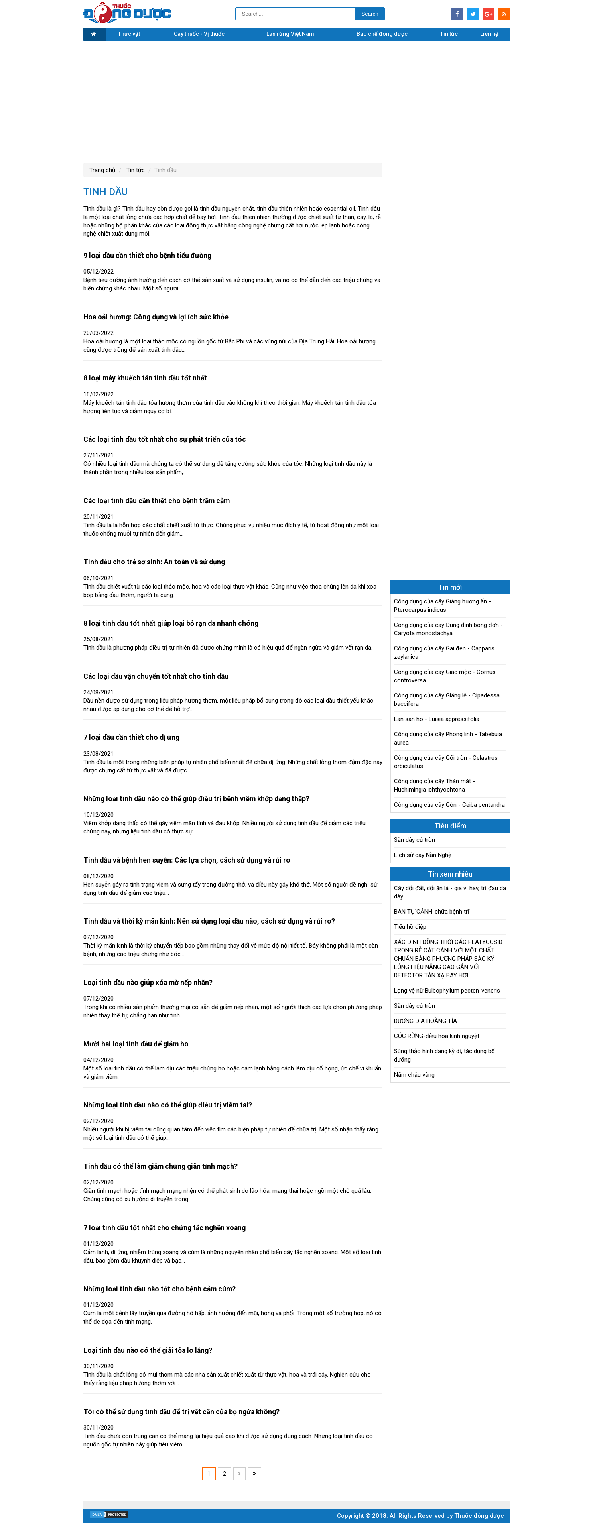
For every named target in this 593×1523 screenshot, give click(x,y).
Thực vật (129, 34)
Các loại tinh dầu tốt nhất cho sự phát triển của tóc (164, 439)
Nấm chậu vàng (414, 1074)
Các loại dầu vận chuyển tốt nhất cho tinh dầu (156, 676)
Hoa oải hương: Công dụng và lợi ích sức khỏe (156, 317)
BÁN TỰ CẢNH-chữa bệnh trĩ (431, 911)
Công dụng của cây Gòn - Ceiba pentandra (449, 804)
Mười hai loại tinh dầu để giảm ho (136, 1044)
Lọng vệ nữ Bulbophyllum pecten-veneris (447, 990)
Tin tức (449, 34)
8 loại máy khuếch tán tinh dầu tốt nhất (145, 378)
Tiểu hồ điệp (410, 926)
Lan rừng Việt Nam (290, 34)
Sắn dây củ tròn (414, 839)
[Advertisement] (296, 101)
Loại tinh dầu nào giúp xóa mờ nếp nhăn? (148, 983)
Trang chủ (102, 170)
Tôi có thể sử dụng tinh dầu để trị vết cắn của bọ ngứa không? (181, 1412)
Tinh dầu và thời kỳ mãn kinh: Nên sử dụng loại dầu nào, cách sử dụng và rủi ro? (209, 921)
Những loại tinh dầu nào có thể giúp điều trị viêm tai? (167, 1105)
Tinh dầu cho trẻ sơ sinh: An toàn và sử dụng (154, 562)
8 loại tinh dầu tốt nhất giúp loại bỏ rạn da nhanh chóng (170, 623)
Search (369, 14)
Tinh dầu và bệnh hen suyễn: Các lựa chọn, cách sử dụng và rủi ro (186, 860)
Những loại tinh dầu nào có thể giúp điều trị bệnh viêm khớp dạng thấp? (196, 799)
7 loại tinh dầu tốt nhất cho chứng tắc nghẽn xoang (164, 1228)
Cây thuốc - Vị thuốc (199, 34)
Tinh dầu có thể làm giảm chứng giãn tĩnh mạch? (160, 1166)
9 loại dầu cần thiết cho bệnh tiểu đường (147, 256)
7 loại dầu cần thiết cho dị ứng (131, 737)
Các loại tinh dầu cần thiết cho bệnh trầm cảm (156, 501)
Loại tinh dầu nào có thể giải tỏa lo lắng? (147, 1350)
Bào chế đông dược (382, 34)
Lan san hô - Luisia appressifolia (436, 719)
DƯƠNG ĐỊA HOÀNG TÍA (425, 1021)
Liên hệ (489, 34)
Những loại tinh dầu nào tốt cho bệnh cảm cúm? (159, 1289)
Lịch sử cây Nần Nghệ (422, 855)
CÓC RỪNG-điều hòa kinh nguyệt (436, 1036)
